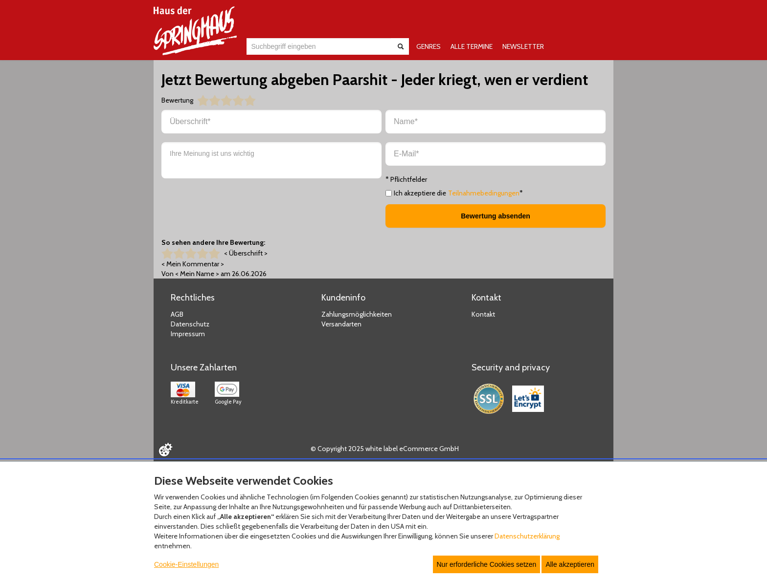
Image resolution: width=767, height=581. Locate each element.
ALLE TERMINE (472, 46)
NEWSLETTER (523, 46)
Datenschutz (190, 324)
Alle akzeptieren (569, 564)
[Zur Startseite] (195, 30)
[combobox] (319, 46)
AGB (177, 314)
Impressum (188, 333)
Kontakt (483, 314)
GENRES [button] (428, 46)
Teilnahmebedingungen (483, 193)
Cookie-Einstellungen (186, 564)
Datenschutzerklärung (527, 536)
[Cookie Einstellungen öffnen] (165, 449)
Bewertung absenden (495, 216)
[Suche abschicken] (400, 46)
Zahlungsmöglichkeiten (356, 314)
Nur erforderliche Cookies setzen (487, 564)
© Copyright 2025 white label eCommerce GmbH (385, 448)
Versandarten (341, 324)
